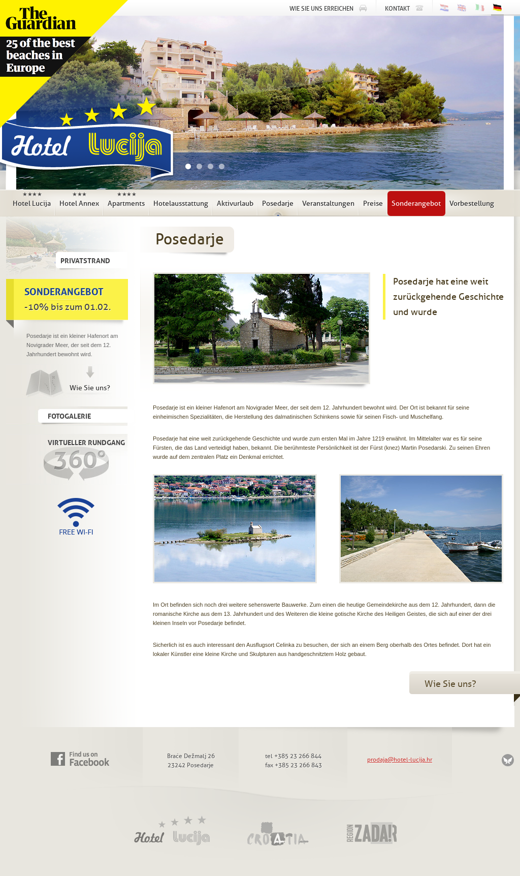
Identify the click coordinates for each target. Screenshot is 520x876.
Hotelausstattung (180, 203)
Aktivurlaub (235, 203)
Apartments (126, 199)
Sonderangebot (416, 203)
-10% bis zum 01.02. (75, 297)
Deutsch (497, 9)
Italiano (479, 8)
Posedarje (278, 203)
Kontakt (397, 8)
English (462, 8)
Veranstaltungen (328, 203)
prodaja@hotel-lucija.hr (399, 759)
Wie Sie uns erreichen (321, 8)
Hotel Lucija (84, 141)
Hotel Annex (79, 199)
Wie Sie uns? (90, 388)
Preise (373, 203)
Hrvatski (444, 8)
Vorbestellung (471, 203)
